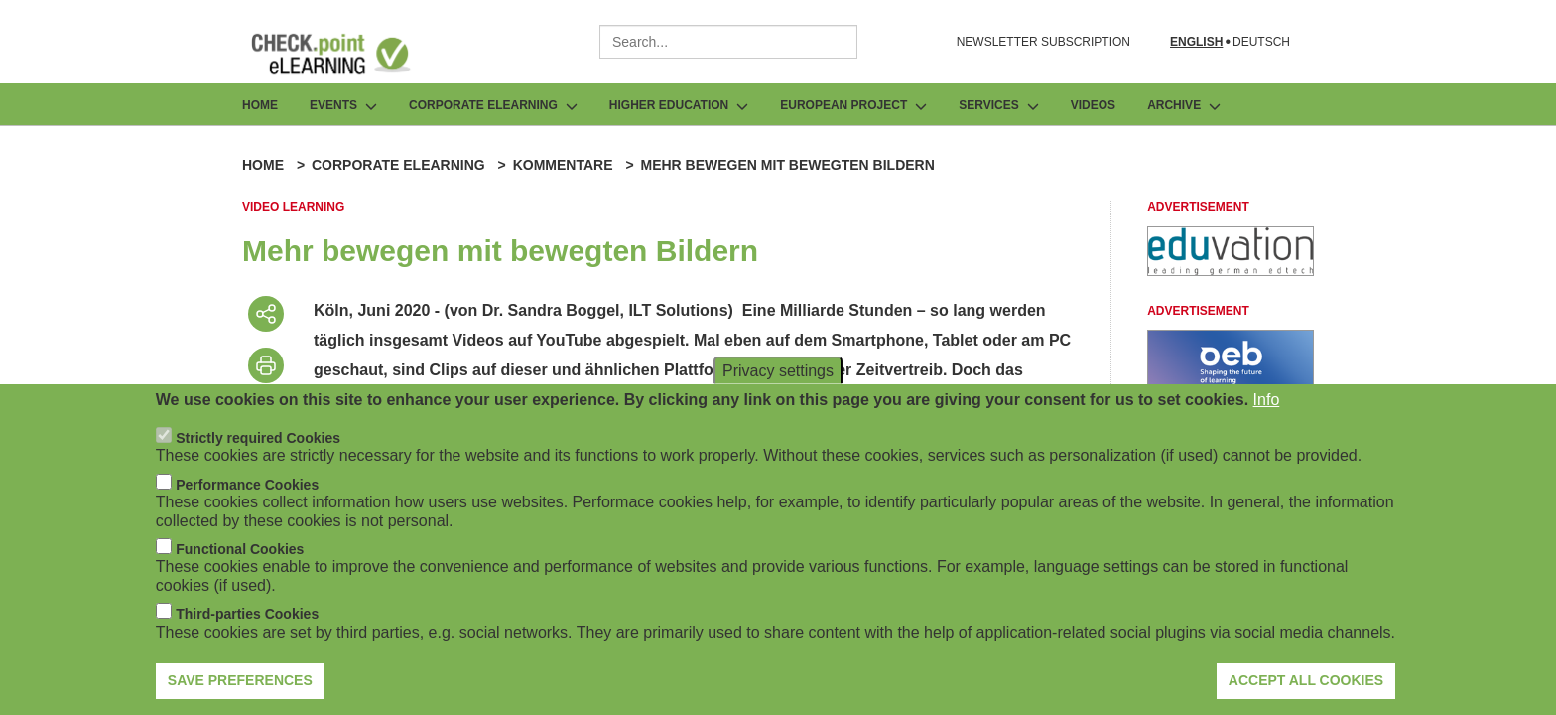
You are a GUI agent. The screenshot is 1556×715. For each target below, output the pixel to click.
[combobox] (728, 42)
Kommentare (563, 165)
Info (1266, 412)
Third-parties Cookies (247, 628)
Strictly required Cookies (258, 452)
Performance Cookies (247, 498)
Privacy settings (778, 383)
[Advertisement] (1230, 270)
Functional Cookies (240, 563)
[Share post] (266, 314)
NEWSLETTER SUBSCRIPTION (1043, 42)
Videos (1093, 105)
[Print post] (266, 365)
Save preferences (240, 694)
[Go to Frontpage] (345, 53)
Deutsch (1261, 42)
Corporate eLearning (398, 165)
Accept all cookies (1306, 694)
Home (260, 105)
